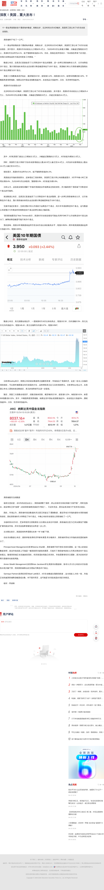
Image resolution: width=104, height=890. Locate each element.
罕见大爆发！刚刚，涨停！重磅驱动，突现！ (88, 732)
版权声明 (56, 859)
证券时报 (13, 10)
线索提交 (71, 859)
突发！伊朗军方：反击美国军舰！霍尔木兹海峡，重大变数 (88, 685)
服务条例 (40, 859)
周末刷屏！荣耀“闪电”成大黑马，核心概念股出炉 (88, 725)
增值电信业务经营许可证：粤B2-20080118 (38, 863)
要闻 (18, 10)
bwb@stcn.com (48, 867)
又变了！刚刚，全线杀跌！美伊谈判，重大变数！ (88, 691)
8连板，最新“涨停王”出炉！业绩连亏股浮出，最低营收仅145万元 (88, 698)
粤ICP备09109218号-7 (16, 863)
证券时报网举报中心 (86, 867)
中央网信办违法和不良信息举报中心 (66, 867)
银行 (2, 600)
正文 (23, 10)
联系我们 (48, 859)
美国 (8, 600)
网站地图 (63, 859)
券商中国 (15, 600)
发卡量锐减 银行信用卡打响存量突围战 (86, 739)
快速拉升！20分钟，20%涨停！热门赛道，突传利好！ (88, 705)
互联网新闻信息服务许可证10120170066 (67, 863)
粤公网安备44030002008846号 (91, 863)
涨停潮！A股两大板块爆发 (81, 712)
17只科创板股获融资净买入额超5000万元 (86, 719)
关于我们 (33, 859)
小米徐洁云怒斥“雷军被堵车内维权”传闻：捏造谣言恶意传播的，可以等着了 (88, 678)
